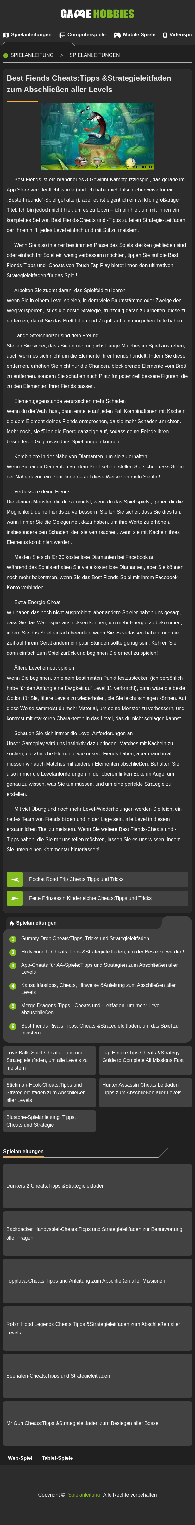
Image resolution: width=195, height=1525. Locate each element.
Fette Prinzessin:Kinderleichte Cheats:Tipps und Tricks (90, 898)
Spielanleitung (32, 55)
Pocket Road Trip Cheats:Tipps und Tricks (76, 879)
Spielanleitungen (94, 55)
